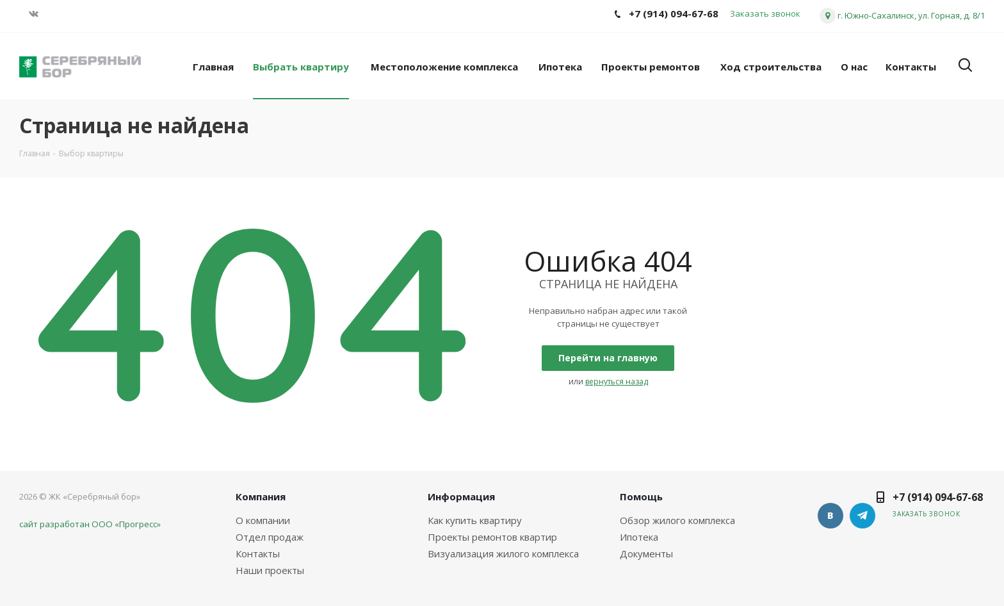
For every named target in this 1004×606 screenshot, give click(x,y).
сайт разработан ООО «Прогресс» (90, 524)
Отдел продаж (270, 536)
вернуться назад (616, 381)
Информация (461, 496)
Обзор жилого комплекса (677, 520)
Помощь (641, 496)
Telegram (862, 515)
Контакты (258, 553)
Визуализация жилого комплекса (503, 553)
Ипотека (639, 536)
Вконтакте (830, 515)
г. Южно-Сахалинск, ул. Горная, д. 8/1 (911, 15)
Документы (646, 553)
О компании (263, 520)
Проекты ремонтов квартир (492, 536)
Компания (261, 496)
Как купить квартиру (475, 520)
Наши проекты (270, 570)
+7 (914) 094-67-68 (938, 497)
